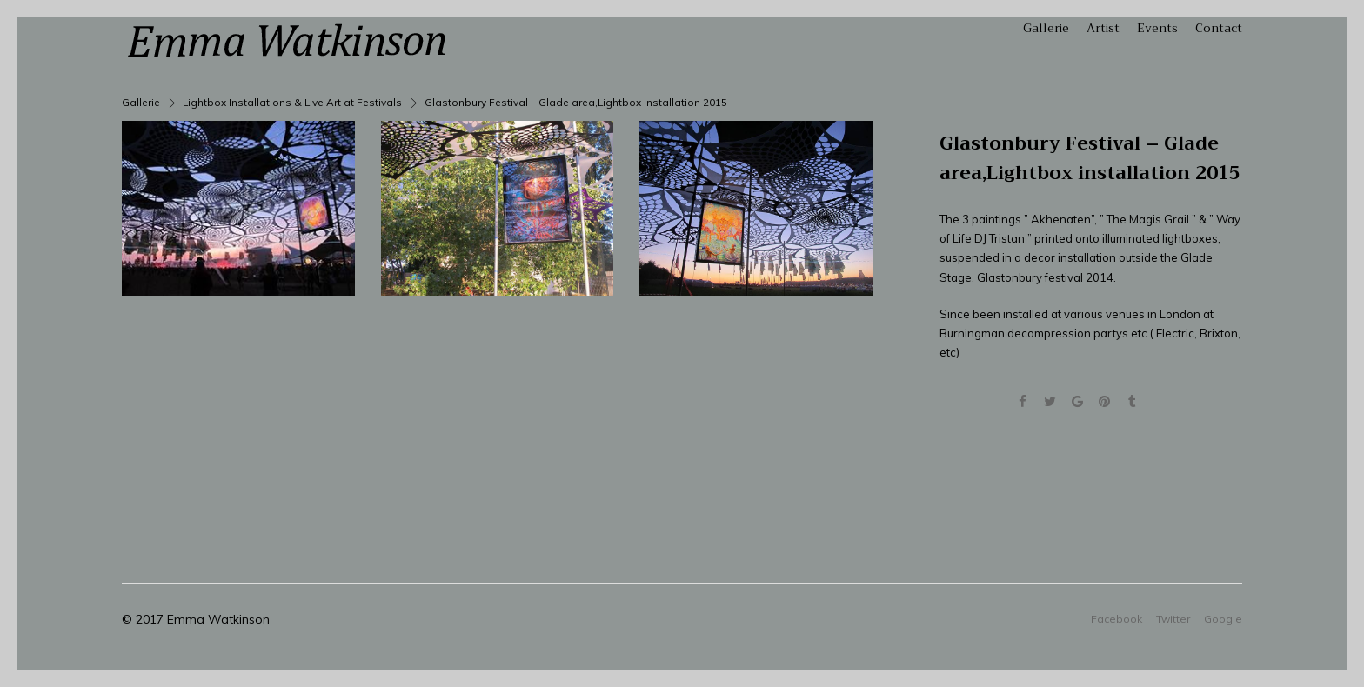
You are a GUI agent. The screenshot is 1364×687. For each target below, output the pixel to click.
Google (1223, 618)
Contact (1218, 27)
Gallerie (1046, 27)
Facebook (1116, 618)
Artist (1103, 27)
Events (1157, 27)
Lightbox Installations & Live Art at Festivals (292, 102)
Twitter (1173, 618)
